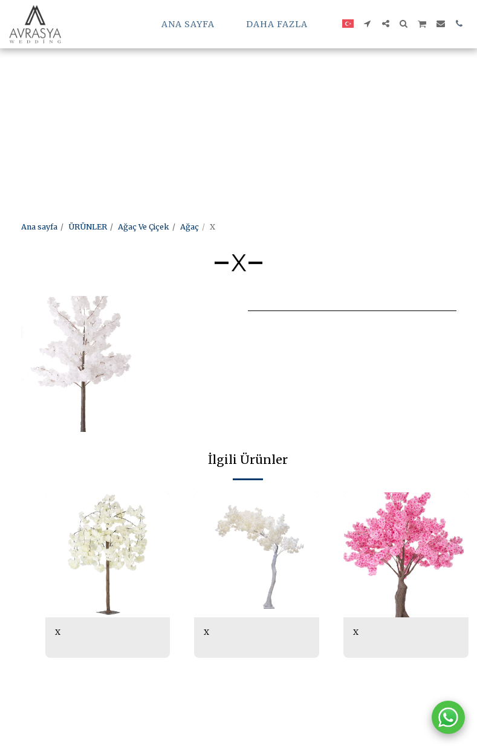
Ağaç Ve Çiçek (143, 226)
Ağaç (189, 226)
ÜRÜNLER (87, 226)
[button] (367, 23)
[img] (107, 554)
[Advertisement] (227, 84)
